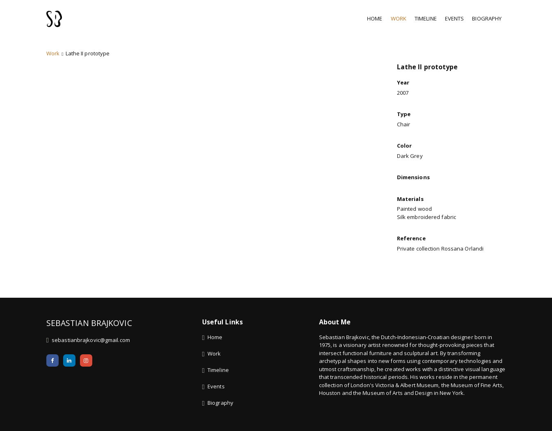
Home (374, 18)
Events (454, 18)
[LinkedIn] (69, 371)
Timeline (426, 18)
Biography (487, 18)
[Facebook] (52, 371)
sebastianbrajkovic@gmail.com (91, 350)
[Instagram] (86, 371)
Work (398, 18)
